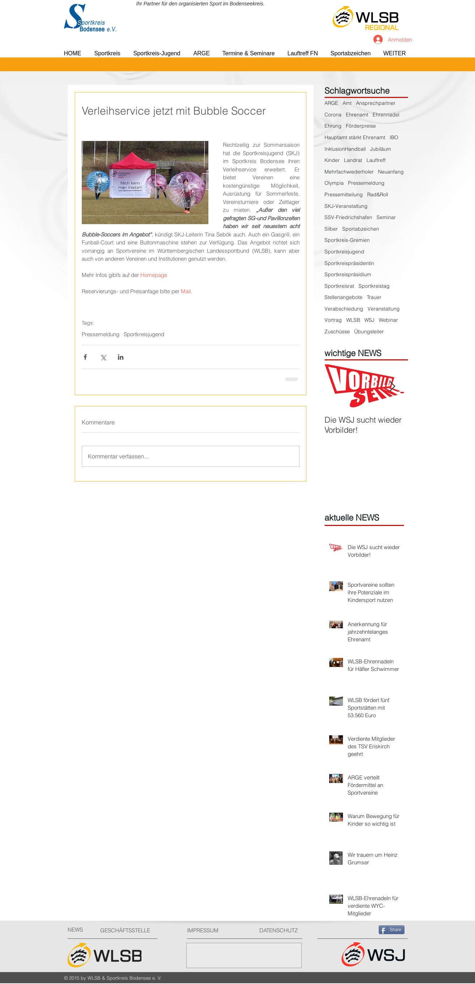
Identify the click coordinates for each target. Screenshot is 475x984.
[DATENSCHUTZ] (281, 930)
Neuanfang (391, 171)
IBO (394, 137)
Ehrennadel (386, 114)
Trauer (374, 297)
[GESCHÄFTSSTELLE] (127, 930)
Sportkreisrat (339, 286)
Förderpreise (361, 126)
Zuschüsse (337, 331)
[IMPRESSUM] (214, 930)
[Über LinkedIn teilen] (120, 357)
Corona (333, 114)
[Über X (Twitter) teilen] (102, 357)
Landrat (353, 160)
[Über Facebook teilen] (85, 357)
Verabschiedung (344, 308)
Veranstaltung (384, 308)
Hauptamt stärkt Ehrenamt (355, 137)
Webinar (388, 320)
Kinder (332, 160)
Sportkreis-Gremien (347, 240)
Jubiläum (380, 149)
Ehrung (333, 126)
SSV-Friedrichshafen (348, 217)
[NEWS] (80, 929)
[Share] (391, 929)
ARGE (331, 103)
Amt (347, 103)
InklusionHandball (345, 149)
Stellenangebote (343, 297)
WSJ (369, 320)
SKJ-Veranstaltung (346, 206)
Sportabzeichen (360, 229)
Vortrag (333, 320)
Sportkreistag (374, 286)
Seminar (386, 217)
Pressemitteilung (344, 194)
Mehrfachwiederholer (349, 171)
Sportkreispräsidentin (349, 263)
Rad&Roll (377, 194)
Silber (331, 229)
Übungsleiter (369, 331)
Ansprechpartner (375, 103)
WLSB (353, 320)
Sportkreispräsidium (348, 274)
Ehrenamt (357, 114)
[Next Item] (392, 386)
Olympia (334, 183)
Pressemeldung (100, 334)
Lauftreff (376, 160)
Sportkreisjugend (144, 334)
